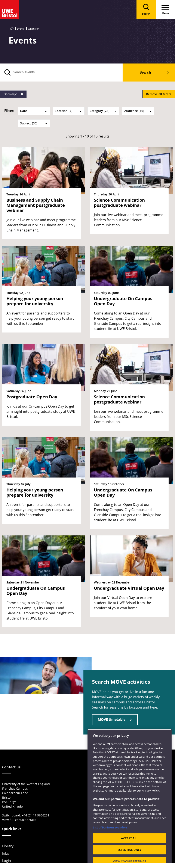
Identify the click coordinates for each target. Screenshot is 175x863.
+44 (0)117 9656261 (35, 815)
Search (145, 72)
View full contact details (19, 820)
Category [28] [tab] (103, 111)
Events (21, 28)
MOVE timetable (111, 719)
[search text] (61, 72)
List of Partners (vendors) (110, 842)
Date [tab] (33, 111)
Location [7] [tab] (68, 111)
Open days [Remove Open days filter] (11, 94)
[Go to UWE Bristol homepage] (11, 28)
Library (7, 846)
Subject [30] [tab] (33, 123)
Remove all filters (158, 94)
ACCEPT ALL (129, 853)
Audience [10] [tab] (138, 111)
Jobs (5, 853)
